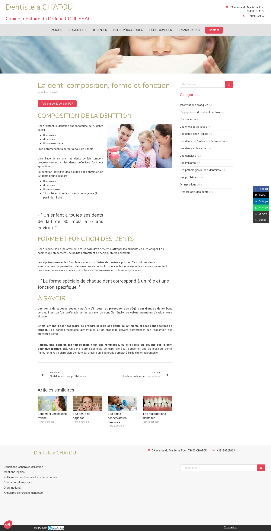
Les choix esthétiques (193, 126)
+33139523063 (256, 16)
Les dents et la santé (193, 148)
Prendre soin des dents (194, 192)
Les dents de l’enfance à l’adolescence (204, 141)
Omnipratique (188, 184)
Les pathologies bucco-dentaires (200, 170)
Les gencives (188, 155)
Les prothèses (189, 177)
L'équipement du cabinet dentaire (200, 112)
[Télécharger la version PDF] (57, 103)
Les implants (188, 163)
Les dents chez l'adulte (194, 134)
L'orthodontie (188, 119)
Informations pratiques (194, 105)
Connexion (230, 527)
